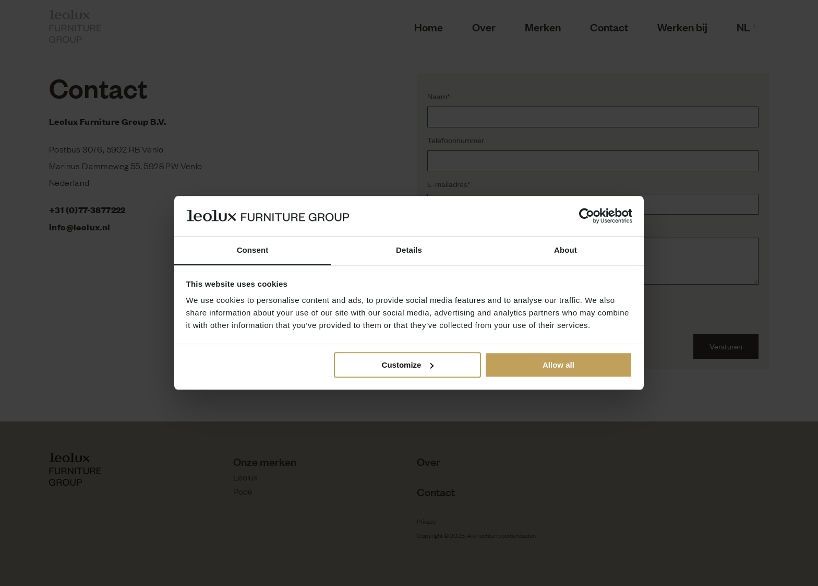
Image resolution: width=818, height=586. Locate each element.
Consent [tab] (253, 249)
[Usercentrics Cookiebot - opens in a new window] (586, 216)
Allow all (558, 364)
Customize (408, 364)
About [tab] (565, 249)
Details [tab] (409, 249)
